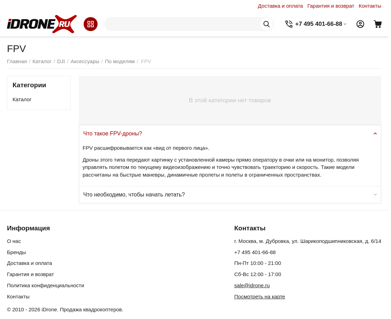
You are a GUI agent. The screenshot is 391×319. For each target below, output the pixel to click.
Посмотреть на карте (259, 296)
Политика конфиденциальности (45, 285)
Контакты (370, 6)
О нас (14, 241)
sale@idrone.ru (252, 285)
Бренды (16, 252)
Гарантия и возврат (330, 6)
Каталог (22, 99)
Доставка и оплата (280, 6)
